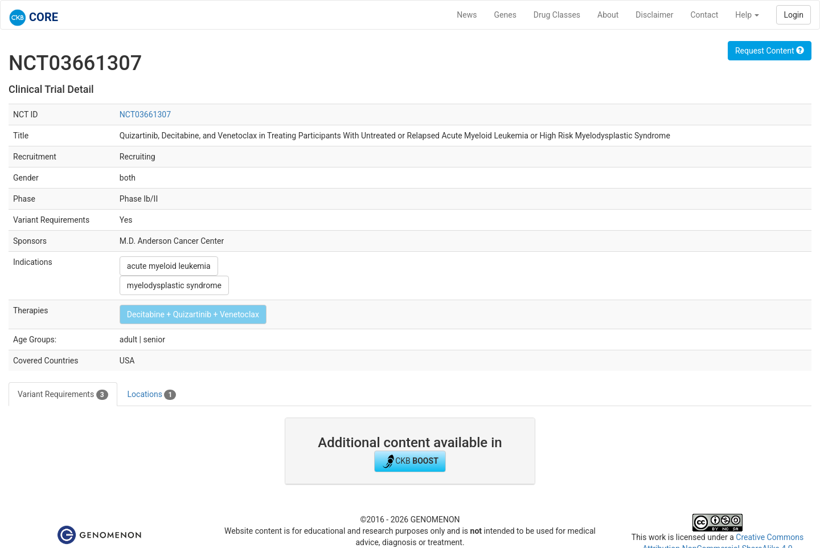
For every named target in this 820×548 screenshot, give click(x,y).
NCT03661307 (145, 114)
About (607, 14)
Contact (704, 14)
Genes (505, 14)
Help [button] (747, 14)
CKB (410, 461)
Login (793, 14)
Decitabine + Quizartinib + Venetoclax (193, 314)
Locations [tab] (152, 395)
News (467, 14)
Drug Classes (557, 14)
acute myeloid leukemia (169, 266)
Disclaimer (654, 14)
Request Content (769, 50)
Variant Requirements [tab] (63, 395)
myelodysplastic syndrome (174, 285)
